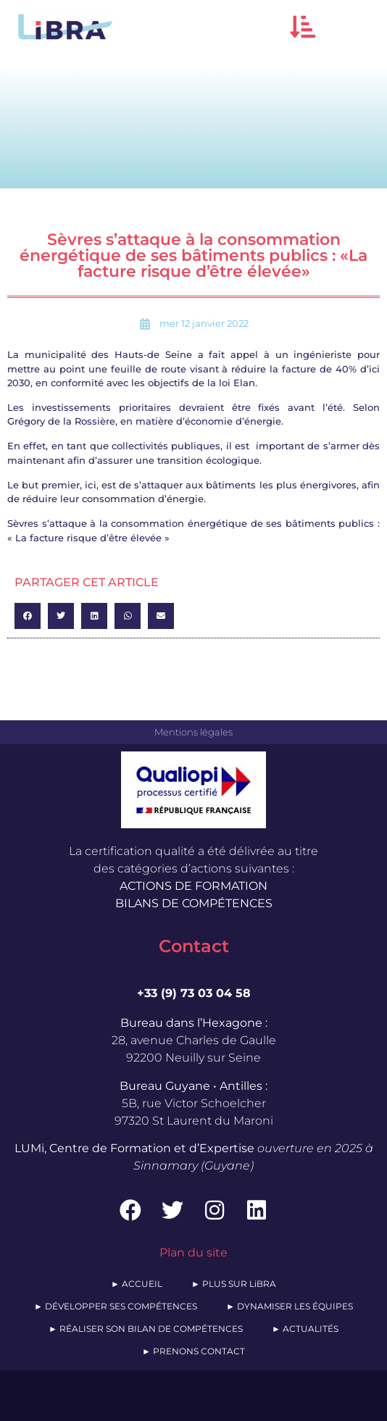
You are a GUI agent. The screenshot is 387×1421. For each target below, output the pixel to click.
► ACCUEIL (136, 1283)
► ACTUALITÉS (305, 1328)
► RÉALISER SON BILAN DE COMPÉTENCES (146, 1328)
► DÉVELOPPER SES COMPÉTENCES (115, 1306)
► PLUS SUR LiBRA (233, 1283)
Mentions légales (193, 732)
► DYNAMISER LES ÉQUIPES (289, 1306)
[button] (302, 26)
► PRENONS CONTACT (193, 1351)
